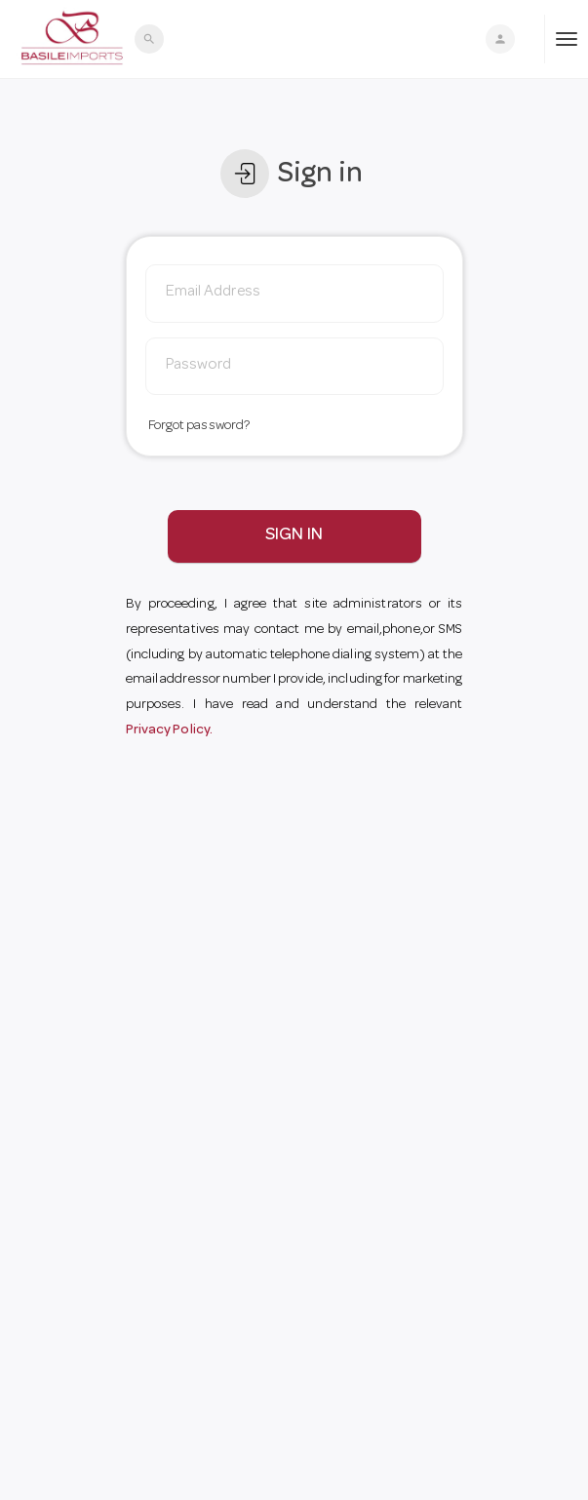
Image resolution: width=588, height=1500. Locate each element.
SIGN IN (294, 535)
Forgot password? (199, 426)
